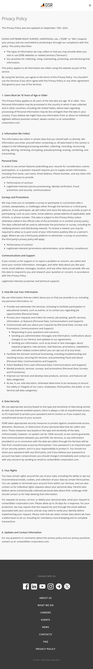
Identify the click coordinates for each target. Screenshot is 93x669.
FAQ (45, 641)
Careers (45, 612)
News (45, 627)
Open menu (90, 5)
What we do (46, 605)
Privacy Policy (45, 649)
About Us (45, 598)
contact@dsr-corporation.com (62, 459)
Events (45, 619)
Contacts (45, 634)
